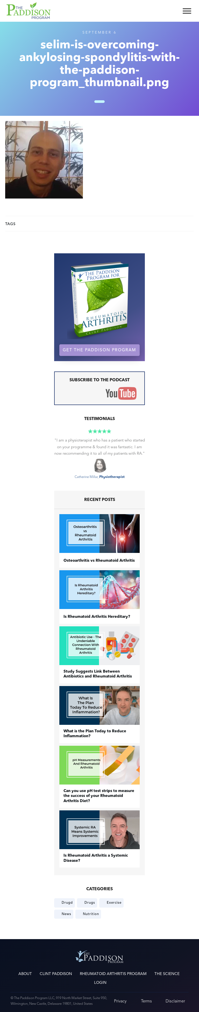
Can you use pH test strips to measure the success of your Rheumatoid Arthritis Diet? (98, 796)
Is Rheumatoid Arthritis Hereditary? (96, 617)
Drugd (67, 903)
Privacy (120, 1001)
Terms (146, 1001)
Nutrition (91, 914)
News (66, 914)
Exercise (114, 903)
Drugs (89, 903)
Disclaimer (175, 1001)
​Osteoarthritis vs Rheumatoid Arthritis (99, 561)
